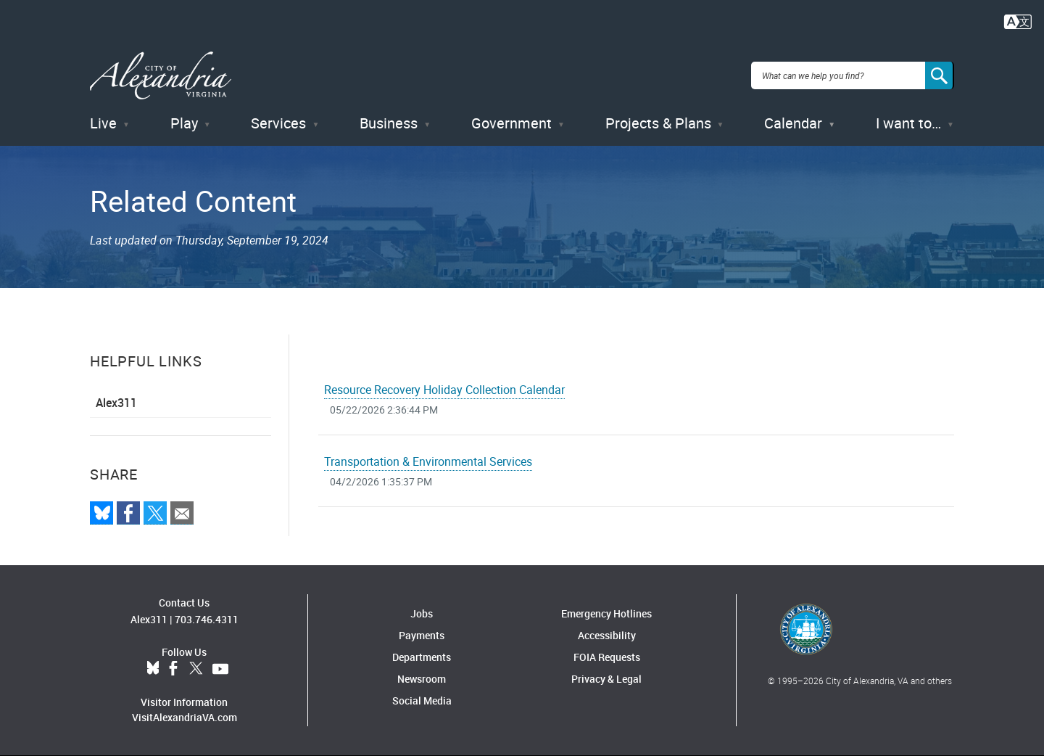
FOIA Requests (606, 657)
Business (389, 123)
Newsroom (421, 679)
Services (278, 123)
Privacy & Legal (606, 679)
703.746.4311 (207, 619)
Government (511, 123)
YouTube (220, 669)
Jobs (421, 613)
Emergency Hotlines (606, 613)
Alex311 (116, 403)
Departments (421, 657)
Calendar (793, 123)
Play (184, 123)
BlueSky (153, 669)
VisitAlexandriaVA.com (184, 717)
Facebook (173, 669)
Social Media (422, 700)
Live (103, 123)
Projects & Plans (658, 123)
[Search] (939, 75)
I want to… (908, 123)
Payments (421, 635)
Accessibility (607, 635)
